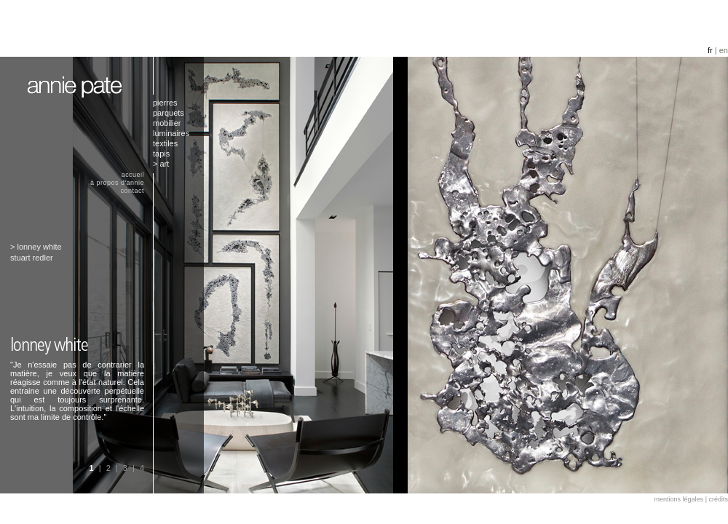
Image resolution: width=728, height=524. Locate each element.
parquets (168, 112)
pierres (165, 102)
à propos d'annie (117, 182)
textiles (165, 143)
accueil (133, 174)
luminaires (171, 133)
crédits (718, 499)
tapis (161, 153)
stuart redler (31, 257)
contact (132, 190)
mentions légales (679, 499)
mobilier (167, 123)
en (723, 50)
